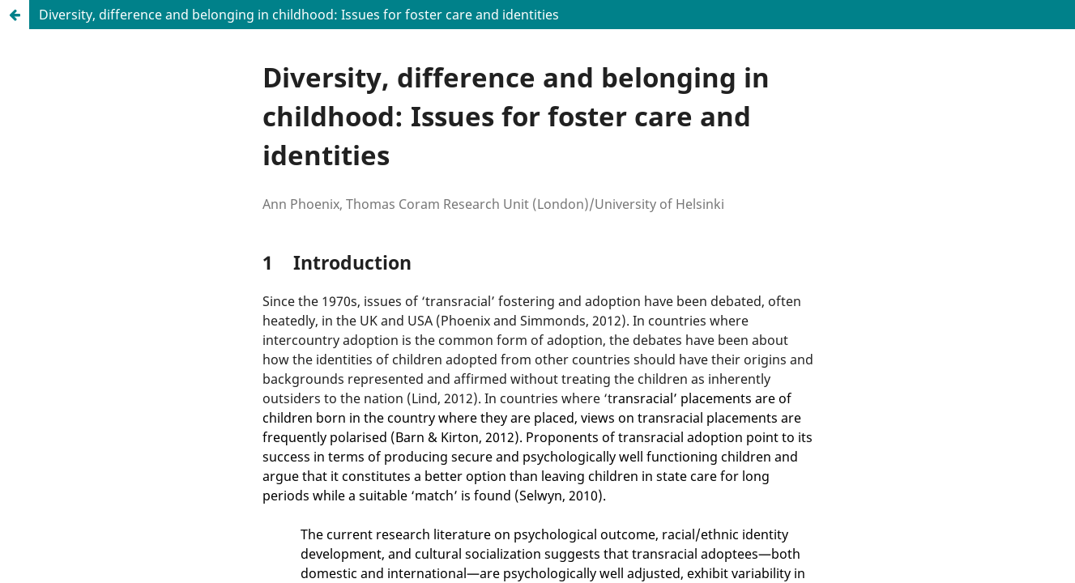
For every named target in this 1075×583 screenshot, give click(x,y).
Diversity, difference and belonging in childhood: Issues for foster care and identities (299, 14)
